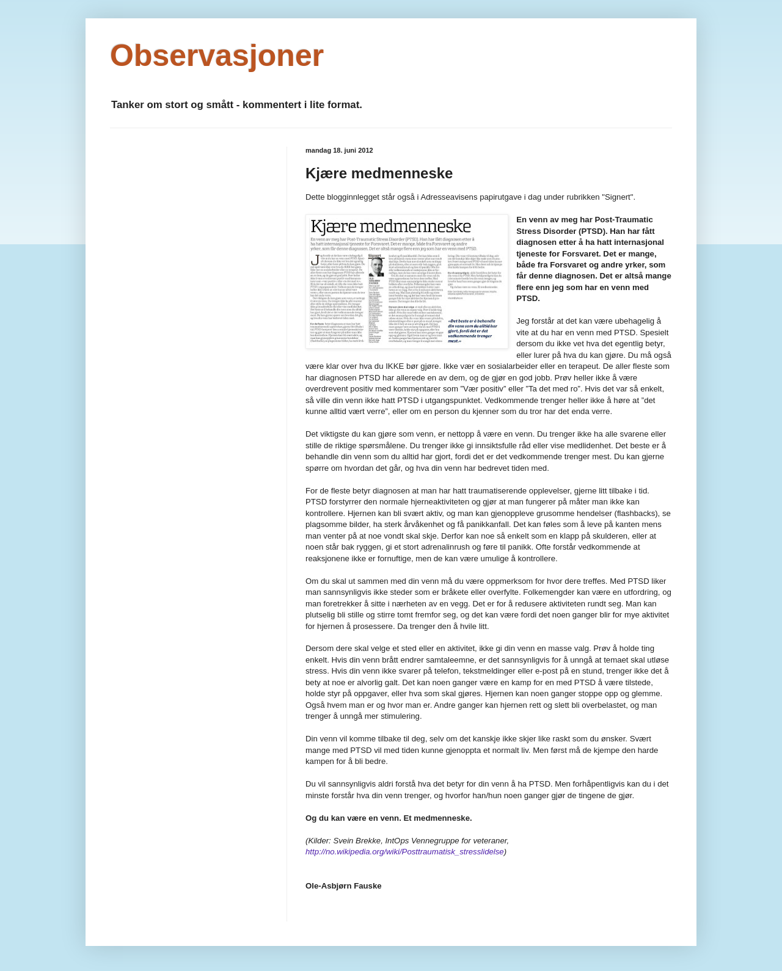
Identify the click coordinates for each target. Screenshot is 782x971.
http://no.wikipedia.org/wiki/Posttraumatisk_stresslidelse (404, 851)
